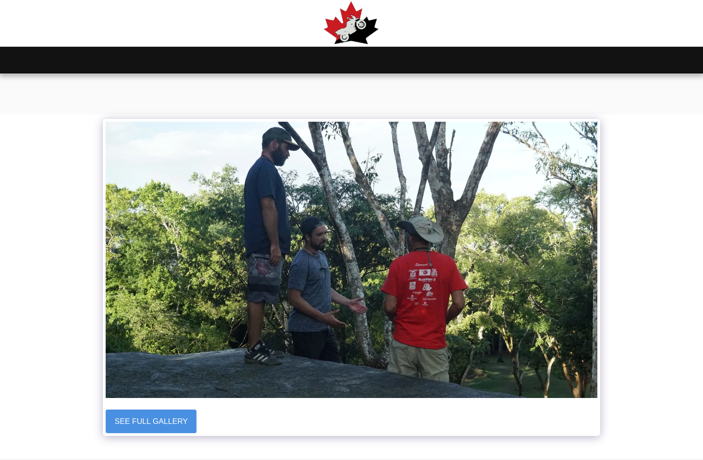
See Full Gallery (151, 421)
